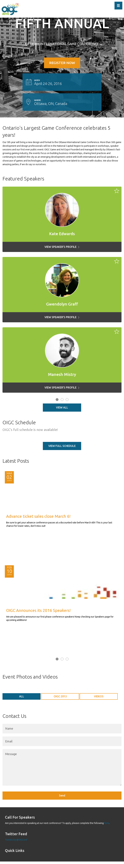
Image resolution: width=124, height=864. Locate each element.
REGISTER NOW (62, 63)
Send (62, 795)
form (106, 823)
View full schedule (62, 445)
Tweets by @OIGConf (16, 839)
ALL (21, 696)
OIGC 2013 (60, 696)
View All (62, 407)
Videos (99, 696)
